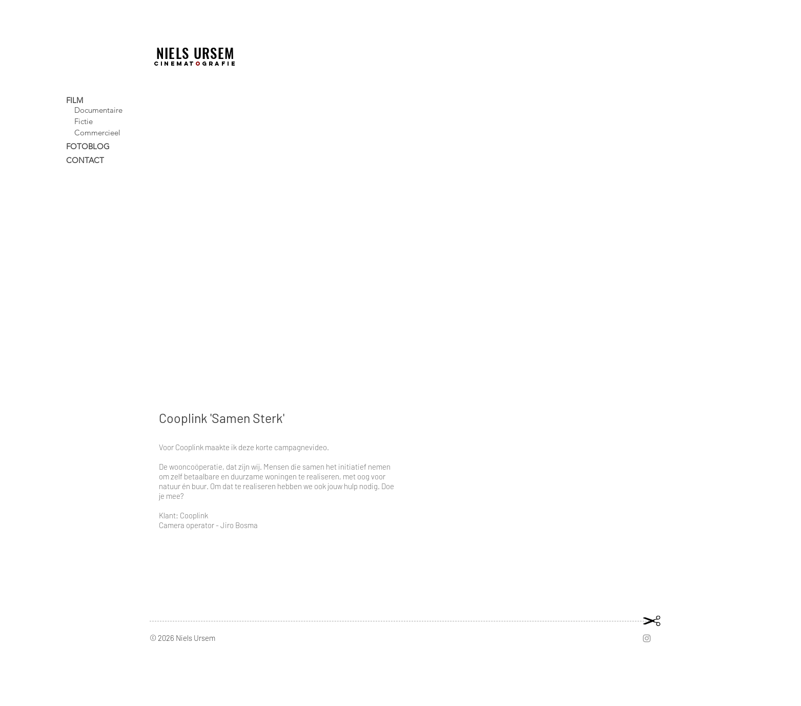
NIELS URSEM (195, 53)
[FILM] (106, 100)
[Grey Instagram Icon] (647, 638)
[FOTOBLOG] (106, 146)
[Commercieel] (110, 132)
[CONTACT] (106, 160)
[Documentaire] (110, 109)
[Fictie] (110, 121)
